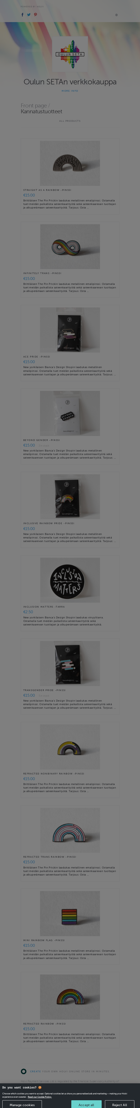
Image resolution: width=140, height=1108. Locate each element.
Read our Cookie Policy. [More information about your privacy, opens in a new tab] (40, 1100)
